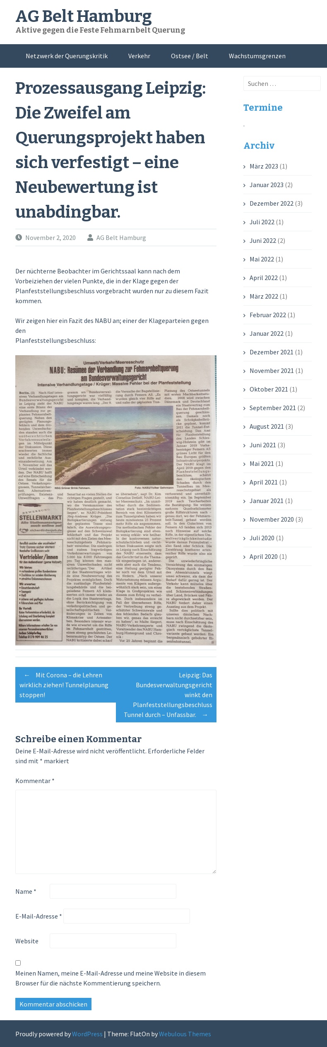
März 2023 (264, 166)
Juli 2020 (262, 538)
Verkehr (139, 56)
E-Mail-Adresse (38, 916)
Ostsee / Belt (189, 56)
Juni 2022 (263, 240)
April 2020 (264, 556)
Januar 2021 (267, 500)
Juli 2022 (262, 222)
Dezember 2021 (271, 352)
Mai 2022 (262, 259)
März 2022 (264, 296)
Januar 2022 (267, 333)
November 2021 (272, 370)
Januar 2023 (267, 184)
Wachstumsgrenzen (257, 56)
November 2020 (272, 519)
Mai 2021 (262, 463)
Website (26, 941)
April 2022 (264, 277)
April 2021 (264, 482)
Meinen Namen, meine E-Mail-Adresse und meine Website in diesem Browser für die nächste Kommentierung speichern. (110, 978)
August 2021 (267, 426)
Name (25, 891)
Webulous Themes (185, 1034)
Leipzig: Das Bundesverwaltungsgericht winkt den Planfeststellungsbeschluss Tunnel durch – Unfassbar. (168, 696)
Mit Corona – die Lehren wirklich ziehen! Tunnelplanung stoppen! (63, 683)
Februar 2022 (268, 315)
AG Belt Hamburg (83, 16)
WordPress (87, 1034)
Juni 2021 (263, 445)
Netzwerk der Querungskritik (67, 56)
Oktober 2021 (269, 389)
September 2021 (273, 408)
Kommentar (35, 780)
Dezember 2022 (271, 203)
